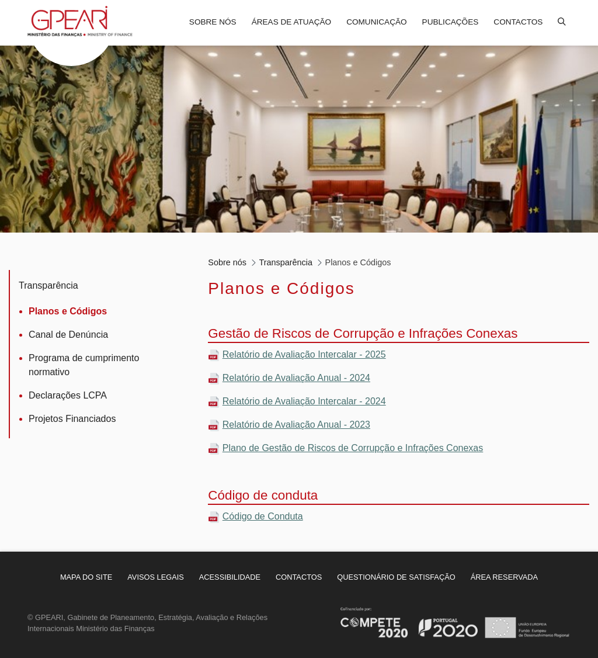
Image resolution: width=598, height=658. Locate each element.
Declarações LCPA (68, 395)
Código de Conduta (262, 516)
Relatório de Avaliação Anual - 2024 (296, 378)
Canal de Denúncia (68, 335)
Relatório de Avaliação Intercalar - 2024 (304, 401)
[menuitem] (86, 577)
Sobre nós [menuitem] (213, 22)
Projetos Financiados (72, 419)
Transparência (48, 285)
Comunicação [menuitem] (376, 22)
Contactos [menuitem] (518, 22)
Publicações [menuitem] (450, 22)
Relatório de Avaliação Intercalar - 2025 (304, 354)
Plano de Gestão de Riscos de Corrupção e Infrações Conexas (352, 448)
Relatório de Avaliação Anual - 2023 (296, 425)
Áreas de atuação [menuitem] (291, 22)
